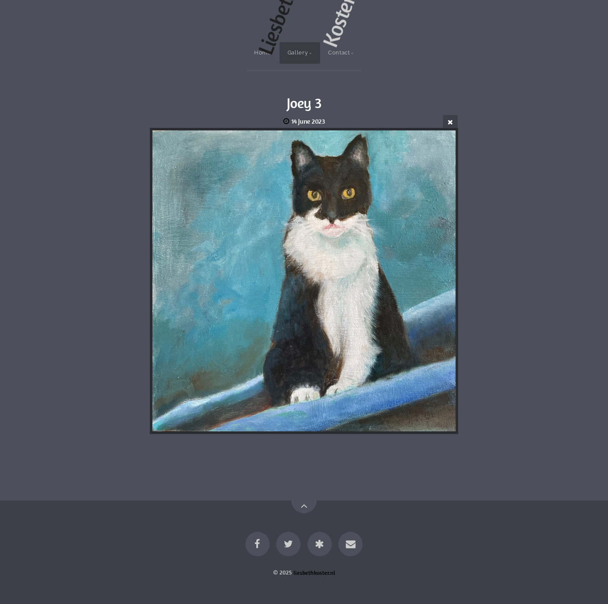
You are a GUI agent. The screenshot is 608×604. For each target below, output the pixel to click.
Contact (339, 52)
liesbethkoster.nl (314, 572)
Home (262, 52)
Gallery (298, 52)
